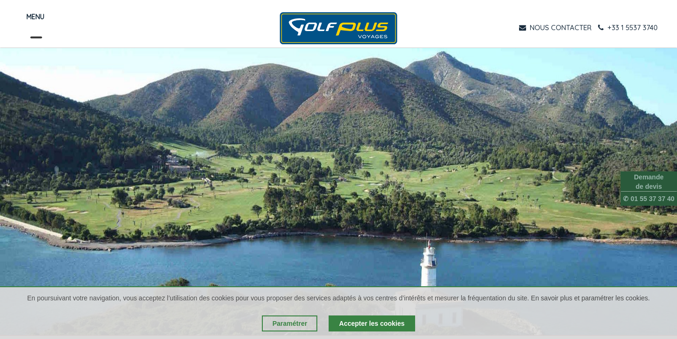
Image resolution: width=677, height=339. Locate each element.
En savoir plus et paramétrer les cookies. (590, 298)
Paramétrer (289, 323)
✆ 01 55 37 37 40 (648, 198)
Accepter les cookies (371, 323)
